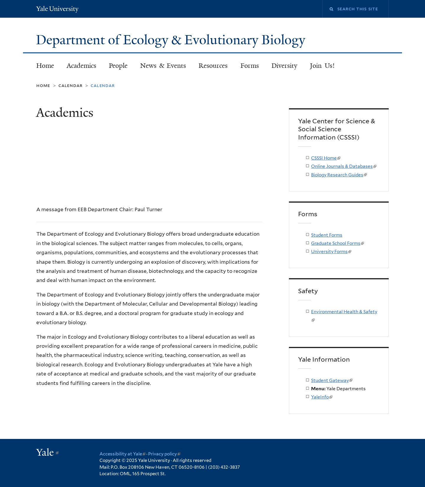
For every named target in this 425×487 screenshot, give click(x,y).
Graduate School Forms (337, 243)
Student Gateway (331, 380)
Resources (213, 65)
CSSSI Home (325, 158)
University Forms (331, 251)
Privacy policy (164, 454)
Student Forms (326, 235)
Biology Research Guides (339, 175)
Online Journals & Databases (343, 166)
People (118, 65)
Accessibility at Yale (122, 454)
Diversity (284, 65)
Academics (81, 65)
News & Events (163, 65)
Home (45, 65)
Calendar (70, 85)
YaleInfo (321, 397)
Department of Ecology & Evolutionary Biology (172, 39)
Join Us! (322, 65)
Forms (250, 65)
